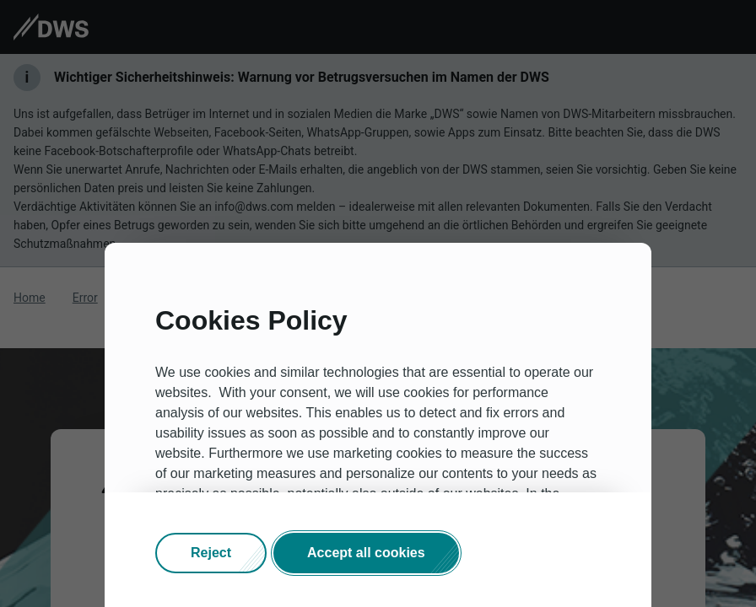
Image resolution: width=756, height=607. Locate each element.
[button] (211, 553)
